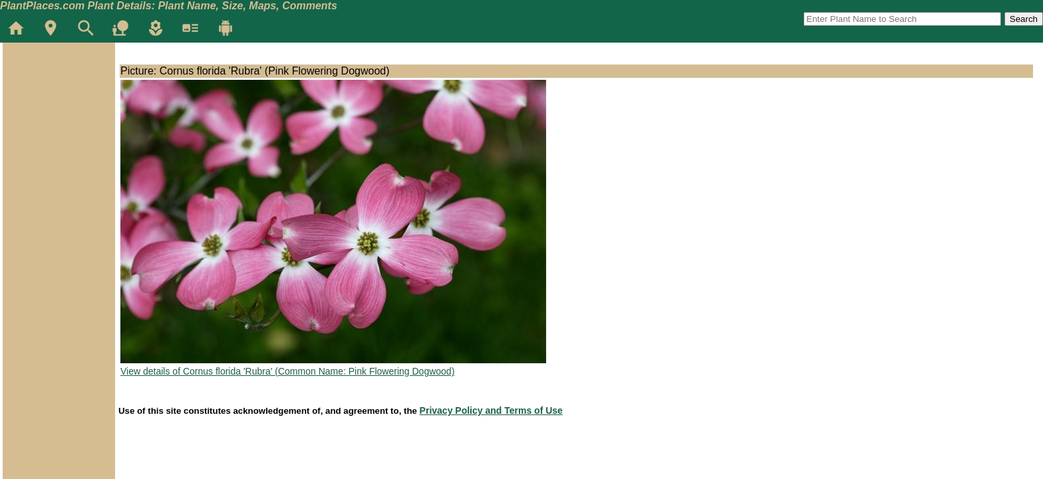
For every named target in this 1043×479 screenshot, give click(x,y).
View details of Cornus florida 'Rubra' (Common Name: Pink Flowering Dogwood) (287, 371)
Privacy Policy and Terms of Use (491, 410)
